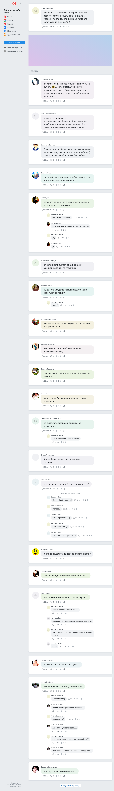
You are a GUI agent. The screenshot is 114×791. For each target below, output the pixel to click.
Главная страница (13, 48)
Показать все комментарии (70, 493)
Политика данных (14, 786)
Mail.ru (8, 16)
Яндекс (8, 24)
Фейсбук (9, 27)
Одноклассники (12, 34)
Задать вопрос (14, 42)
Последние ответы (13, 51)
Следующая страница (70, 786)
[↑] (64, 27)
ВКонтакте (10, 31)
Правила (10, 785)
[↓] (68, 27)
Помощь (18, 785)
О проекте (14, 783)
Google (8, 20)
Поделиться (72, 26)
